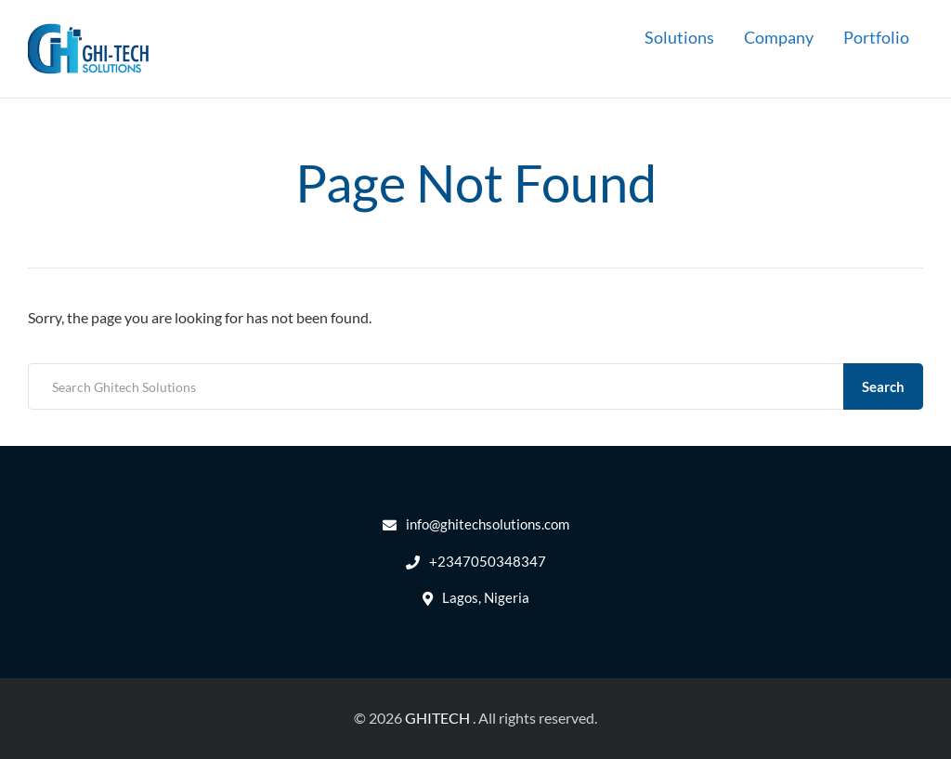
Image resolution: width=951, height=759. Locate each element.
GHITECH (437, 717)
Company (779, 37)
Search (883, 386)
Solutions (679, 37)
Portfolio (876, 37)
